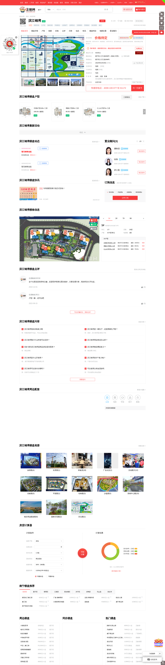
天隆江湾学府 (25, 657)
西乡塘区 (67, 592)
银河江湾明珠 (25, 629)
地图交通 (103, 31)
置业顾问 (113, 31)
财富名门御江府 (27, 597)
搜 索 (106, 9)
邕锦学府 (23, 653)
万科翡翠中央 (111, 661)
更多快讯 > (95, 180)
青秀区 (46, 592)
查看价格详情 (124, 38)
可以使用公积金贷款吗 (94, 369)
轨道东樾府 (24, 633)
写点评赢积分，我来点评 (82, 312)
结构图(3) (82, 493)
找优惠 (56, 2)
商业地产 (43, 2)
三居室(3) (127, 97)
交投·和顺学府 (89, 597)
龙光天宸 (110, 641)
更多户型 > (142, 97)
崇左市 (110, 592)
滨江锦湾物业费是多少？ (95, 347)
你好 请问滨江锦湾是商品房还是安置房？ (38, 347)
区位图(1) (82, 517)
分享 (114, 20)
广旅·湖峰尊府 (58, 597)
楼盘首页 (24, 31)
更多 (80, 2)
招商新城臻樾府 (26, 649)
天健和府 (110, 629)
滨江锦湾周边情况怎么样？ (96, 340)
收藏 (121, 20)
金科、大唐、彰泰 (101, 76)
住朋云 (96, 2)
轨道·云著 (119, 597)
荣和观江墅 (24, 661)
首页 (21, 2)
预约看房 (140, 10)
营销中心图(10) (133, 493)
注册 (130, 2)
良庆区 (25, 592)
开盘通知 (120, 192)
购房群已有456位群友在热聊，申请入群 (144, 33)
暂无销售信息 (26, 152)
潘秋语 (117, 149)
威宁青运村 (119, 602)
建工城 (24, 602)
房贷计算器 (129, 20)
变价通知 (111, 192)
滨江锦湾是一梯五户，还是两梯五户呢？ (101, 329)
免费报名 (139, 48)
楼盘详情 (34, 31)
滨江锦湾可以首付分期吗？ (33, 369)
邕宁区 (35, 592)
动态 (77, 31)
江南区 (56, 592)
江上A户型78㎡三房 (109, 249)
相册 (50, 31)
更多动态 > (95, 142)
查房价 (67, 2)
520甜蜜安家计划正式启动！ (52, 188)
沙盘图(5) (107, 493)
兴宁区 (78, 592)
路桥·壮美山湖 (111, 625)
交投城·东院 (24, 641)
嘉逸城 (87, 602)
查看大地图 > (141, 390)
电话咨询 (142, 151)
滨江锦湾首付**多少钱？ (95, 358)
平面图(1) (56, 493)
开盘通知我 (138, 63)
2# (52, 230)
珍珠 (116, 159)
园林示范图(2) (56, 517)
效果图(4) (31, 470)
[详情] (108, 63)
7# (61, 250)
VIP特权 (139, 53)
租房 (37, 2)
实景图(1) (56, 470)
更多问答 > (142, 322)
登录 (125, 2)
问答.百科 (74, 2)
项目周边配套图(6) (31, 517)
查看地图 (125, 56)
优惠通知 (129, 192)
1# (35, 230)
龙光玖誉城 (110, 653)
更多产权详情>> (137, 82)
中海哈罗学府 (25, 637)
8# (45, 249)
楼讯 (61, 2)
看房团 (50, 2)
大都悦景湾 (24, 625)
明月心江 (110, 645)
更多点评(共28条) (140, 269)
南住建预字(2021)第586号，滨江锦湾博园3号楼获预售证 (113, 79)
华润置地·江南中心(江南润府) (115, 637)
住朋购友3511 (34, 295)
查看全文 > (33, 155)
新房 (26, 2)
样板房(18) (82, 470)
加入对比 (139, 21)
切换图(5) (31, 493)
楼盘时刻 (92, 31)
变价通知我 (138, 38)
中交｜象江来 (25, 645)
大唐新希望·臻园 (58, 602)
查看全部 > (142, 446)
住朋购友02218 (34, 278)
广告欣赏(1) (107, 470)
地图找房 (127, 10)
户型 (43, 31)
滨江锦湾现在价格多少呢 (32, 329)
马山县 (99, 592)
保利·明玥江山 (111, 657)
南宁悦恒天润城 (27, 606)
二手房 (31, 2)
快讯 (84, 31)
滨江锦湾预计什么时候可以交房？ (36, 340)
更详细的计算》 (117, 571)
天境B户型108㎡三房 (109, 243)
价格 (57, 31)
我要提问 (82, 379)
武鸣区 (88, 592)
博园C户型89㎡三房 (109, 246)
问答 (70, 31)
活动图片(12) (133, 470)
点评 (63, 31)
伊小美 (117, 170)
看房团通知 (139, 192)
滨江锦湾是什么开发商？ (32, 358)
